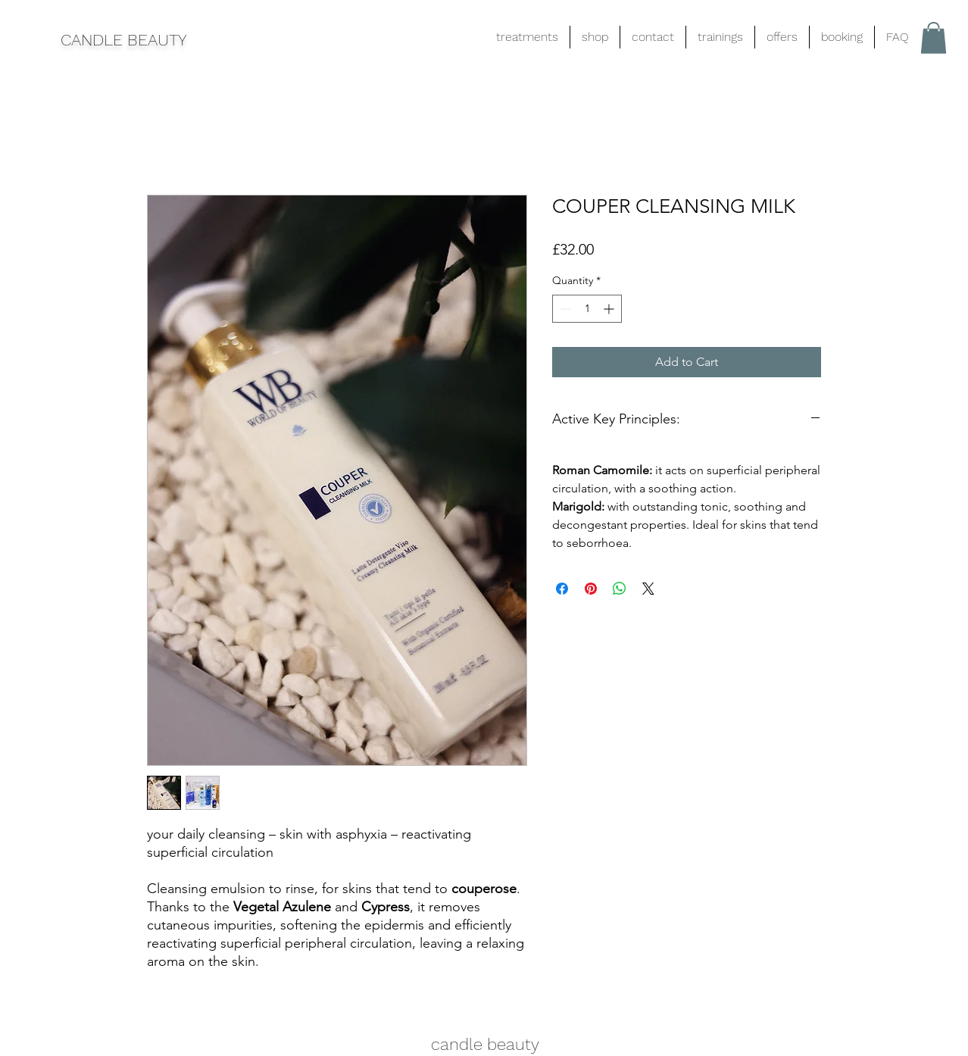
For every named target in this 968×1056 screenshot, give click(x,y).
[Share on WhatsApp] (619, 589)
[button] (933, 38)
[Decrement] (563, 308)
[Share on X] (648, 589)
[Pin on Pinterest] (591, 589)
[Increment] (610, 308)
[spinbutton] (587, 308)
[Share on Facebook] (562, 589)
